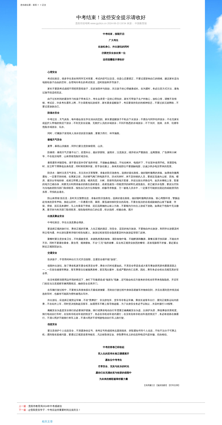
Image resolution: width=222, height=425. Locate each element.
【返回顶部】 (162, 385)
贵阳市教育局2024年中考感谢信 (45, 406)
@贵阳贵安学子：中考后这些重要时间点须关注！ (54, 410)
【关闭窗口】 (149, 385)
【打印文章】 (174, 385)
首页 (35, 5)
